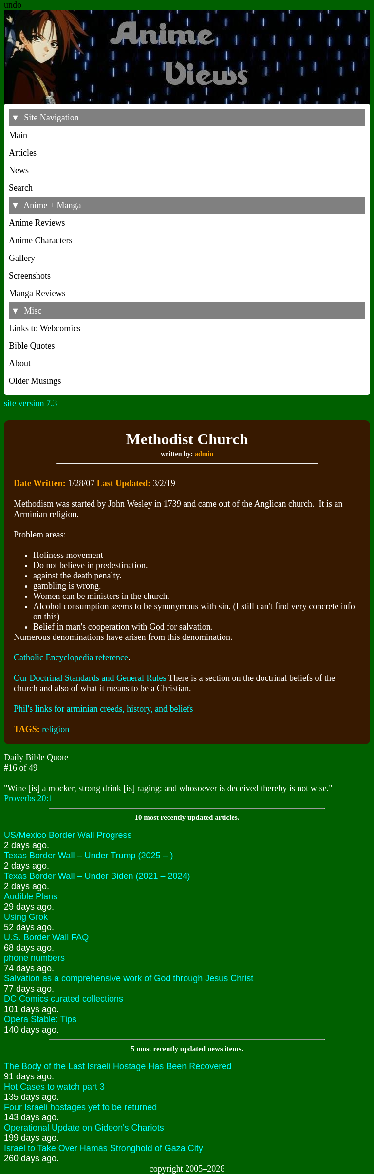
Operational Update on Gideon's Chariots (84, 1128)
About (20, 363)
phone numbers (34, 958)
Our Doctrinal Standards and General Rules (90, 678)
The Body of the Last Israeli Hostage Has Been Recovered (117, 1066)
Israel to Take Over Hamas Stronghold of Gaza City (103, 1148)
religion (55, 729)
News (19, 170)
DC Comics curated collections (63, 999)
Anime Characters (40, 240)
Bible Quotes (32, 346)
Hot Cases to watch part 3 (54, 1087)
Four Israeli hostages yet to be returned (80, 1107)
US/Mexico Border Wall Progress (67, 835)
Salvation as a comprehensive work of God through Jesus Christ (128, 978)
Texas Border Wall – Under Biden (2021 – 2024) (97, 876)
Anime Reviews (37, 223)
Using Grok (26, 917)
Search (21, 188)
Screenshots (30, 275)
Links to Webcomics (44, 328)
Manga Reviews (37, 293)
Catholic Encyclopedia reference (71, 657)
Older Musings (35, 381)
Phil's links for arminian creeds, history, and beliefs (103, 709)
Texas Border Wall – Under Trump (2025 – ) (88, 855)
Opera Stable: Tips (40, 1019)
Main (18, 135)
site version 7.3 (30, 403)
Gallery (22, 258)
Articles (23, 153)
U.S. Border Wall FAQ (46, 937)
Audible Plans (30, 896)
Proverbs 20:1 (28, 798)
